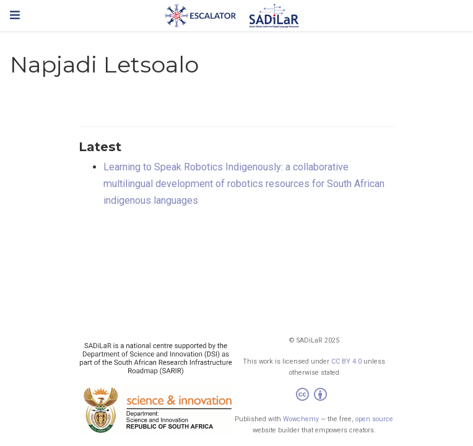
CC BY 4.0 (346, 361)
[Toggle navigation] (15, 15)
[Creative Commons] (314, 396)
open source (374, 419)
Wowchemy (301, 419)
